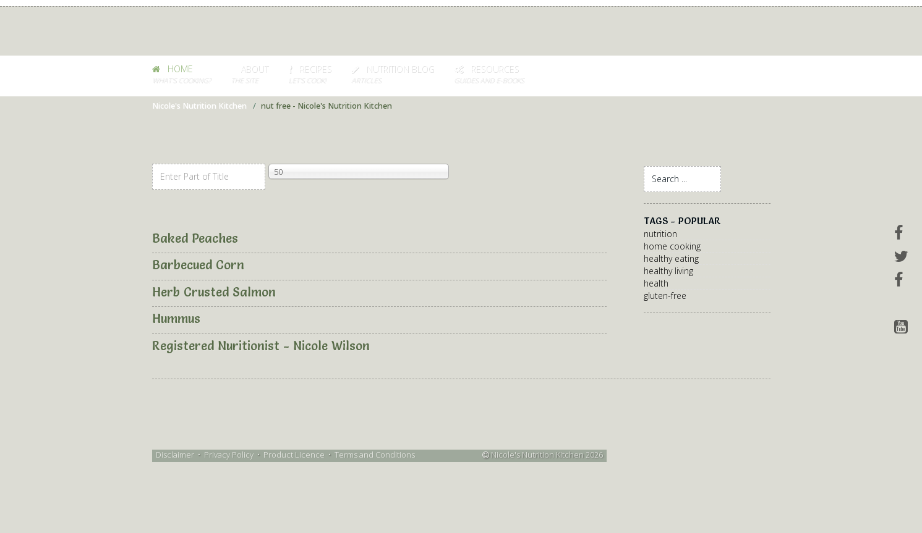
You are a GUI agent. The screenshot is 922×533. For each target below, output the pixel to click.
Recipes (309, 74)
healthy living (668, 271)
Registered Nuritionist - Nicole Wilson (261, 345)
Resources (489, 74)
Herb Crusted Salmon (214, 292)
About (249, 74)
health (656, 283)
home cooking (672, 246)
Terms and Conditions (375, 454)
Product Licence (294, 454)
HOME (181, 74)
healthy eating (671, 258)
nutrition (660, 234)
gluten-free (665, 295)
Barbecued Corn (198, 265)
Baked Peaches (195, 238)
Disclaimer (175, 454)
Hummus (176, 318)
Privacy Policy (229, 454)
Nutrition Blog (392, 74)
